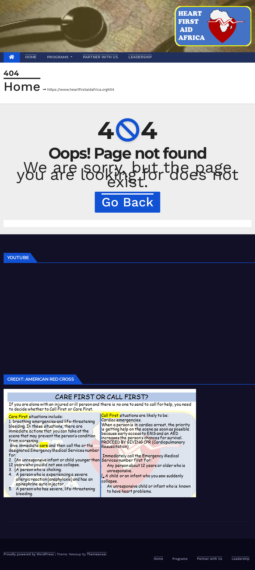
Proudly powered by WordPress (29, 554)
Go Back (127, 202)
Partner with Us (100, 57)
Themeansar (97, 554)
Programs (59, 57)
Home (31, 57)
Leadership (140, 57)
